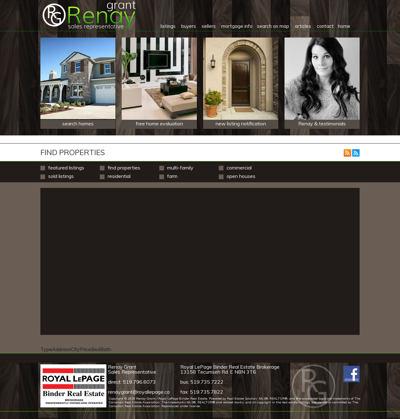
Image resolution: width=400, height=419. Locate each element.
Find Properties (120, 167)
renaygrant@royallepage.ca (139, 392)
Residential (115, 176)
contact (325, 26)
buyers (188, 26)
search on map (273, 26)
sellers (209, 26)
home (344, 26)
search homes (77, 82)
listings (168, 26)
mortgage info (237, 26)
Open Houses (237, 176)
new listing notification (240, 82)
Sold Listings (57, 176)
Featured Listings (62, 167)
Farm (168, 176)
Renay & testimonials (322, 82)
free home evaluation (159, 82)
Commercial (235, 167)
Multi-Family (176, 167)
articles (303, 26)
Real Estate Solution (242, 398)
